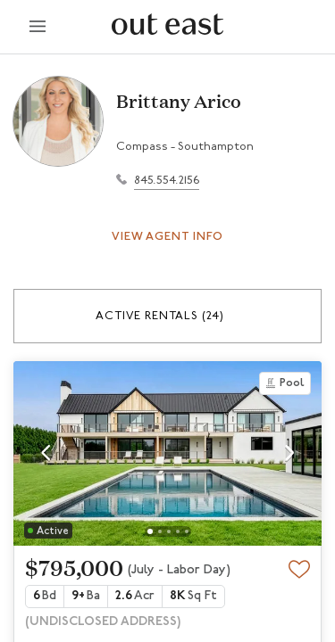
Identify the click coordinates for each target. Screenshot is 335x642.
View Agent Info (167, 237)
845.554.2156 (166, 180)
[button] (167, 316)
